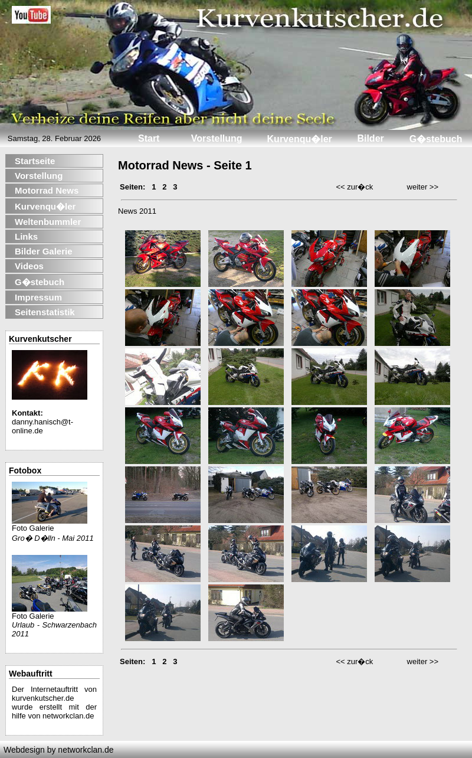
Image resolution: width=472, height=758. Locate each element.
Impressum (38, 297)
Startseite (35, 161)
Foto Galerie (49, 524)
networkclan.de (68, 715)
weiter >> (422, 186)
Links (26, 236)
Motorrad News (46, 190)
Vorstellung (39, 176)
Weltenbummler (48, 222)
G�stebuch (39, 282)
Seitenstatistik (45, 312)
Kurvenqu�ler (45, 206)
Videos (29, 266)
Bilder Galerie (44, 251)
